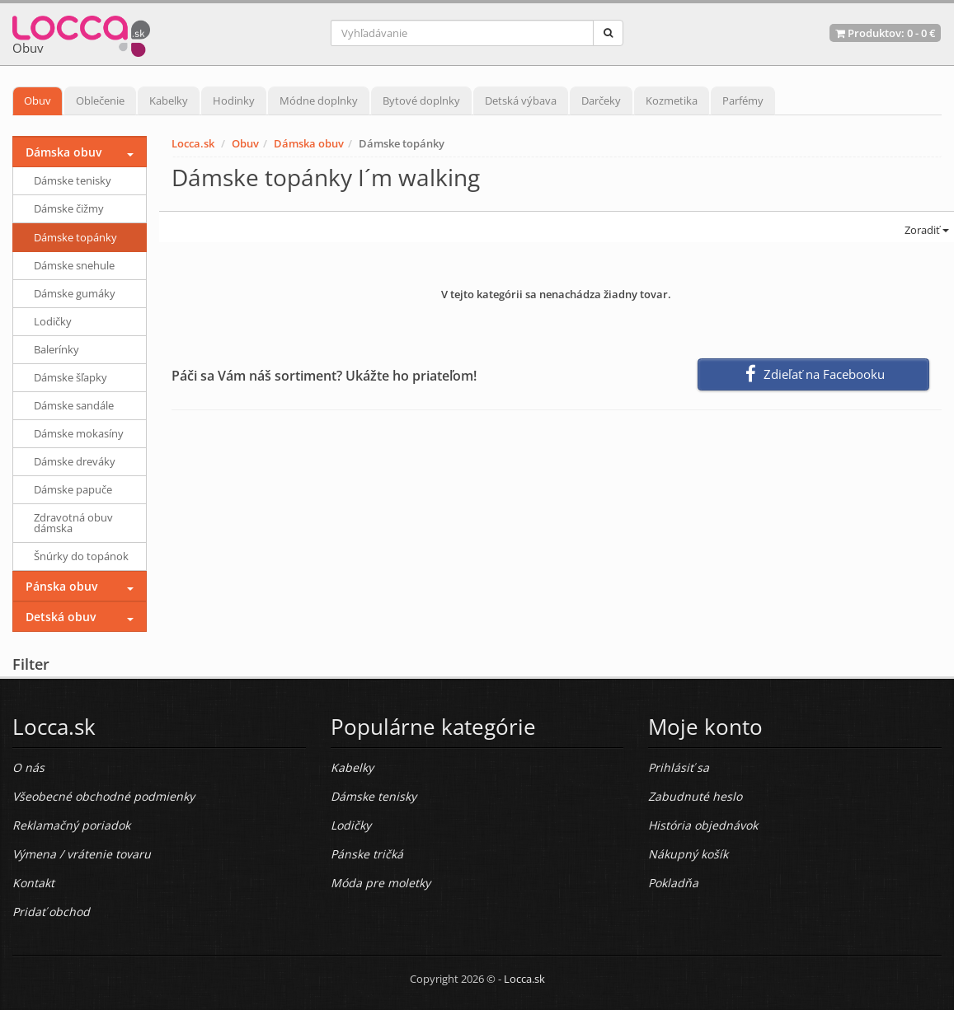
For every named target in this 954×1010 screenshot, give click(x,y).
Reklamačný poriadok (71, 825)
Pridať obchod (51, 911)
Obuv (37, 100)
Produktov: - (885, 33)
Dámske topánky (75, 237)
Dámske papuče (73, 489)
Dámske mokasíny (79, 433)
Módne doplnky (319, 100)
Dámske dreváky (74, 461)
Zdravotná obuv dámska (73, 522)
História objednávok (703, 825)
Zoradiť (925, 229)
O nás (28, 767)
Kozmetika (672, 100)
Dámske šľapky (70, 377)
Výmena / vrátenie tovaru (81, 854)
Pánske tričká (367, 854)
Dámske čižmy (69, 208)
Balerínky (56, 349)
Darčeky (601, 100)
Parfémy (743, 100)
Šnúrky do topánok (81, 556)
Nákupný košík (688, 854)
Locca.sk (193, 143)
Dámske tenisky (72, 180)
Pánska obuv (61, 586)
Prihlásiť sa (678, 767)
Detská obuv (61, 616)
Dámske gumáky (74, 293)
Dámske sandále (74, 405)
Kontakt (33, 883)
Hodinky (234, 100)
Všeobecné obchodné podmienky (103, 796)
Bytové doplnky (421, 100)
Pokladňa (673, 883)
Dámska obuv (309, 143)
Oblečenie (100, 100)
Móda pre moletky (380, 883)
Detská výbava (521, 100)
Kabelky (168, 100)
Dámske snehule (74, 265)
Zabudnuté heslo (695, 796)
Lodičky (53, 321)
